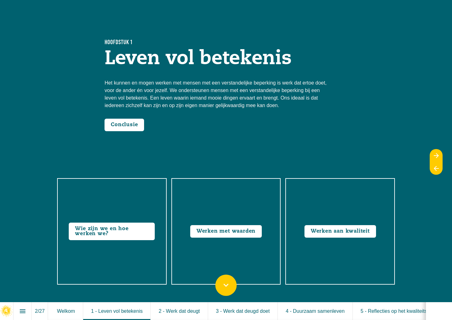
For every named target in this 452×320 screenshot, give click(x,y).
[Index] (22, 311)
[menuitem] (66, 311)
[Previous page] (436, 168)
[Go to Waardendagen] (226, 231)
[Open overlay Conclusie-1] (124, 125)
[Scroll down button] (226, 285)
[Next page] (436, 155)
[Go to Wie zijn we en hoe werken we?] (112, 231)
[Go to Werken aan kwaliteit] (340, 231)
